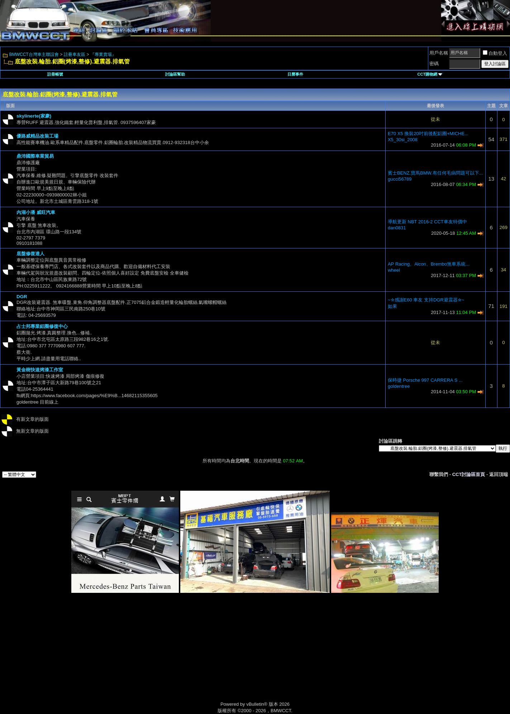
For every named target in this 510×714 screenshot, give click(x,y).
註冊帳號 (55, 74)
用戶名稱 (438, 53)
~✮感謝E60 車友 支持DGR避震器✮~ (426, 300)
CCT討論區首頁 (468, 474)
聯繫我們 (438, 474)
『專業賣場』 (103, 54)
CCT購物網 (430, 74)
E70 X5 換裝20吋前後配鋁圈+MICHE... (428, 133)
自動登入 (495, 53)
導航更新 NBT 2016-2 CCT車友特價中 (427, 221)
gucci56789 (400, 179)
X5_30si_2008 (403, 139)
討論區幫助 (175, 74)
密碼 (434, 63)
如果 (392, 306)
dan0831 (397, 227)
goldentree (399, 386)
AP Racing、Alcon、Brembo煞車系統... (429, 264)
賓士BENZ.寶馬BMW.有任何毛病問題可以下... (435, 173)
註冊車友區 (74, 54)
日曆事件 (295, 74)
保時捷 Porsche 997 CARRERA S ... (425, 380)
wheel (394, 270)
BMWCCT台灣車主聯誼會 (34, 54)
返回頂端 (498, 474)
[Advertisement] (194, 655)
